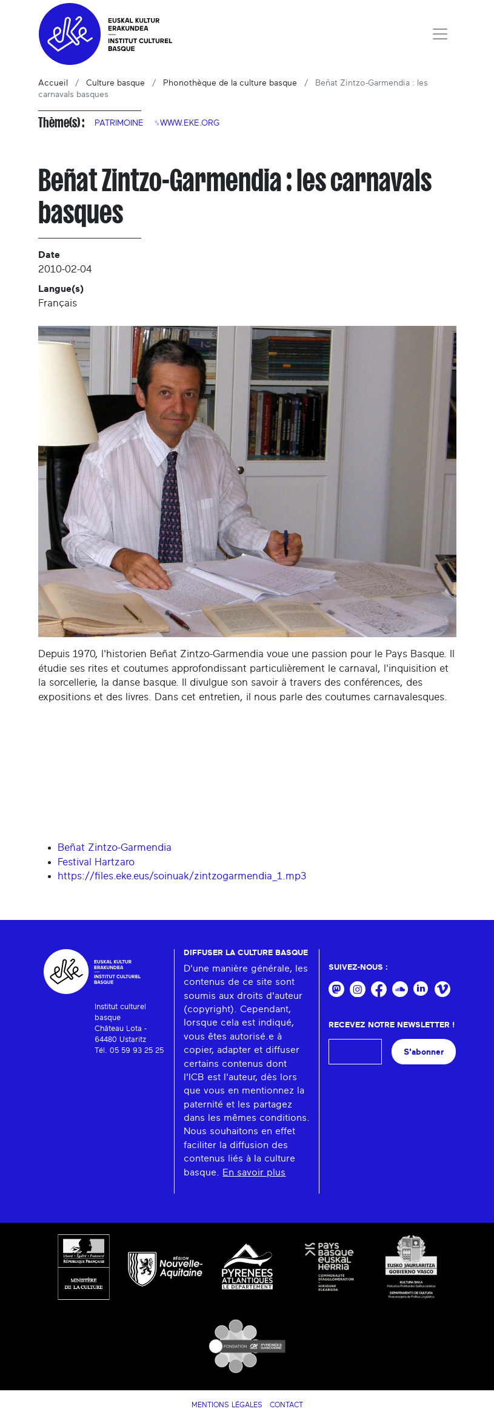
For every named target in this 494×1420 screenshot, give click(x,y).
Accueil (53, 83)
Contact (286, 1404)
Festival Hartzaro (96, 862)
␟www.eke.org (186, 123)
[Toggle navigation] (440, 34)
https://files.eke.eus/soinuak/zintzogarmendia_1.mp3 (182, 876)
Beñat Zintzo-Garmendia (115, 847)
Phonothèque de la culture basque (230, 83)
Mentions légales (227, 1404)
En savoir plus (253, 1172)
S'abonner (424, 1052)
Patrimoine (119, 123)
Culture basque (115, 83)
